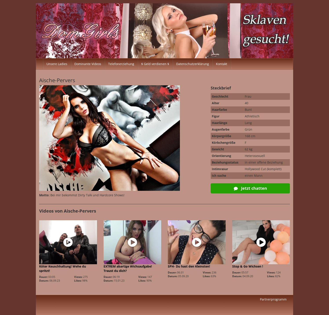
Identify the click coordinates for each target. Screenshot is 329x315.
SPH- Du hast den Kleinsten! (189, 266)
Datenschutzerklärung (192, 64)
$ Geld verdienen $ (155, 64)
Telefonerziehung (121, 64)
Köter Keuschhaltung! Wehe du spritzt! (62, 268)
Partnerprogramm (273, 299)
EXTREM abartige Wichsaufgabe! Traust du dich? (128, 268)
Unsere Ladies (56, 64)
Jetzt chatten (250, 188)
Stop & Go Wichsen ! (247, 266)
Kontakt (221, 64)
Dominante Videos (87, 64)
